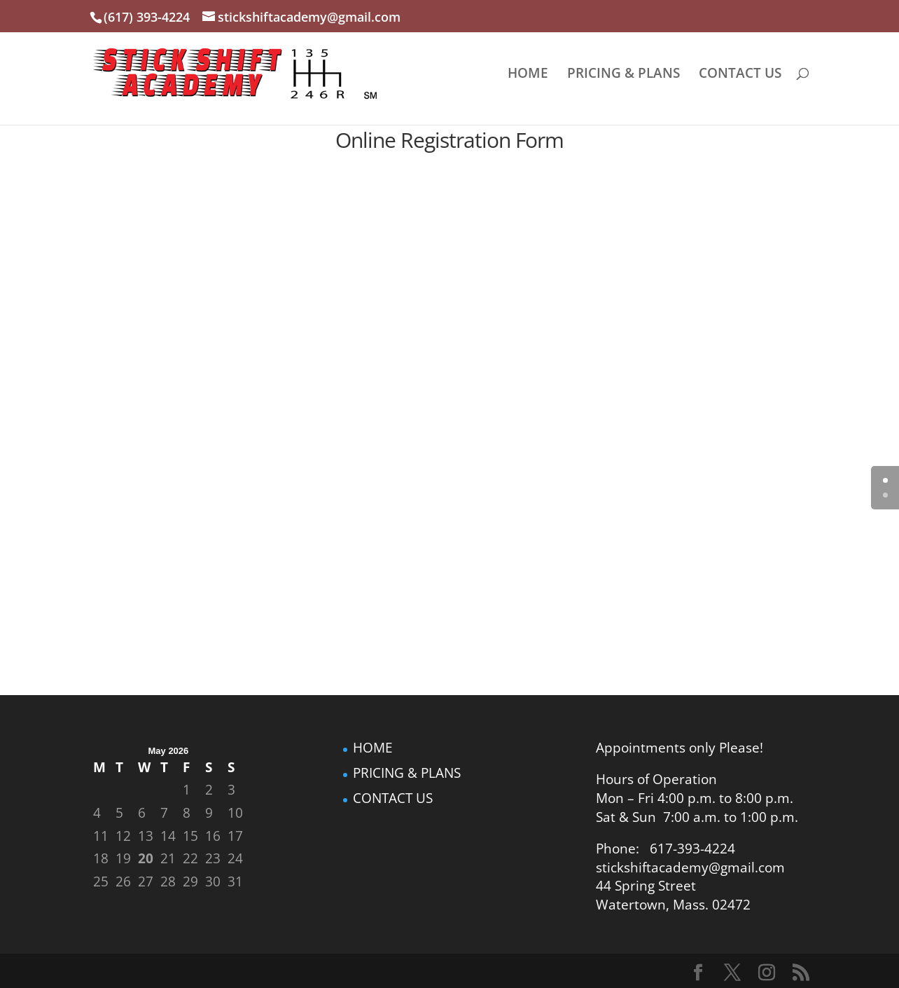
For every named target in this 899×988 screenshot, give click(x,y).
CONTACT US (740, 75)
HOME (528, 75)
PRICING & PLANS (623, 75)
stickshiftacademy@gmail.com (690, 867)
